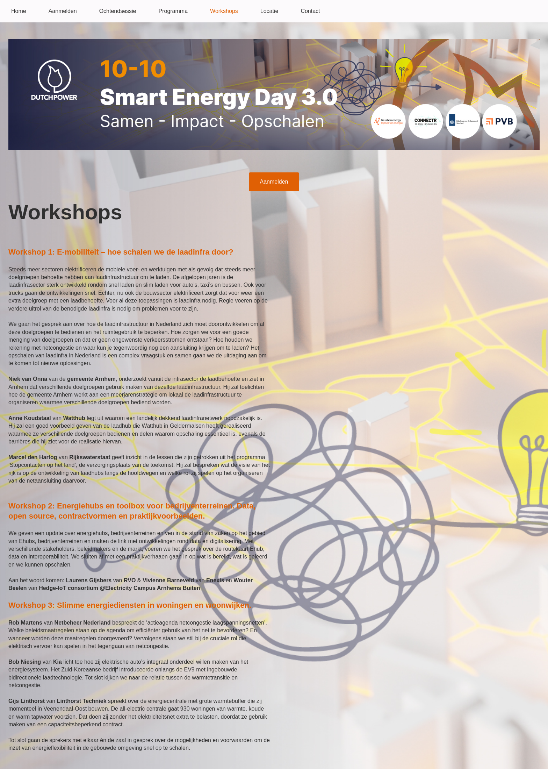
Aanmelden (63, 11)
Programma (173, 11)
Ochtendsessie (117, 11)
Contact (310, 11)
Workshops (224, 11)
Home (18, 11)
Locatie (269, 11)
